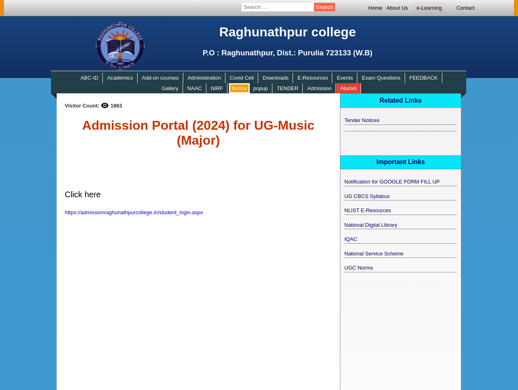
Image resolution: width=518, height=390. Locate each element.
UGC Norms (358, 268)
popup (260, 88)
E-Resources (312, 78)
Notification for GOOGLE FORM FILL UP (392, 182)
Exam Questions (381, 78)
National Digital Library (370, 225)
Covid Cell (242, 78)
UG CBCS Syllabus (367, 196)
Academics (120, 78)
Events (345, 78)
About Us (397, 8)
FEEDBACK (423, 78)
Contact (465, 8)
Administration (204, 78)
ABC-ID (89, 78)
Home (375, 8)
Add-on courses (160, 78)
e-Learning (429, 8)
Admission (319, 88)
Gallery (169, 88)
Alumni (348, 88)
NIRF (217, 88)
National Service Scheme (373, 254)
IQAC (350, 239)
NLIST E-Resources (367, 210)
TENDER (287, 88)
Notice (239, 88)
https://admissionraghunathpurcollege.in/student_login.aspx (134, 212)
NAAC (194, 88)
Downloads (276, 78)
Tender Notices (362, 120)
